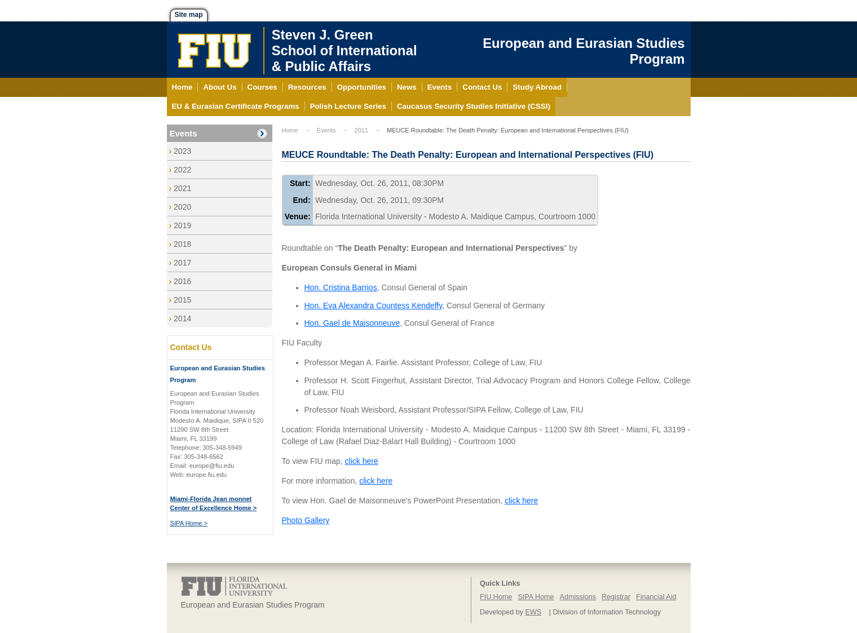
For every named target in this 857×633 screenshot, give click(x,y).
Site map (189, 15)
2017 (182, 262)
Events (183, 133)
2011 (361, 130)
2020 (182, 206)
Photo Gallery (306, 520)
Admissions (578, 597)
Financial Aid (656, 597)
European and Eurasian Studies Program (583, 51)
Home (290, 130)
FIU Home (496, 597)
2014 (182, 318)
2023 (182, 151)
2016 (182, 281)
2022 (182, 169)
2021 (182, 188)
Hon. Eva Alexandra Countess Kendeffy (373, 305)
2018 (182, 244)
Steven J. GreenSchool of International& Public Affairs (344, 50)
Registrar (616, 597)
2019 (182, 225)
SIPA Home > (189, 523)
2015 (182, 299)
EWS (533, 612)
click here (361, 461)
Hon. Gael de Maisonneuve (352, 322)
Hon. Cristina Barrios (340, 287)
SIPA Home (536, 597)
